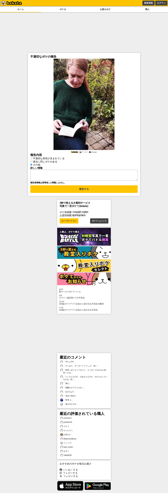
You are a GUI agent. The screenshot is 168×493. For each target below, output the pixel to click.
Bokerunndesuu (68, 440)
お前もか (65, 436)
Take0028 (66, 457)
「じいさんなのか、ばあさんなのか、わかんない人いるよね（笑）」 (83, 379)
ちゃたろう (66, 432)
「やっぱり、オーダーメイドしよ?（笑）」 (79, 367)
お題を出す (105, 9)
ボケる (63, 9)
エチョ (64, 428)
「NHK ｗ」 (66, 401)
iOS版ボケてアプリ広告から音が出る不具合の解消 (84, 304)
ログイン (161, 3)
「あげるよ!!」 (67, 393)
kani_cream (66, 448)
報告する (84, 191)
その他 (36, 164)
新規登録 (148, 3)
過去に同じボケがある (45, 161)
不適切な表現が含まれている (49, 158)
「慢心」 (65, 385)
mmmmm (66, 420)
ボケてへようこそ (99, 223)
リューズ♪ (66, 444)
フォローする (69, 474)
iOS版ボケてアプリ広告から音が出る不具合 (84, 310)
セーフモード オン (69, 223)
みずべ (64, 453)
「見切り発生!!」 (68, 397)
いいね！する (69, 471)
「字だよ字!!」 (67, 363)
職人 (147, 9)
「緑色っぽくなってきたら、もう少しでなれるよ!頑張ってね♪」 (83, 373)
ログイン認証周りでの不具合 (84, 298)
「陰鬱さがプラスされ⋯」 (73, 389)
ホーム (20, 9)
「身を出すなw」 (69, 406)
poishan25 (66, 424)
